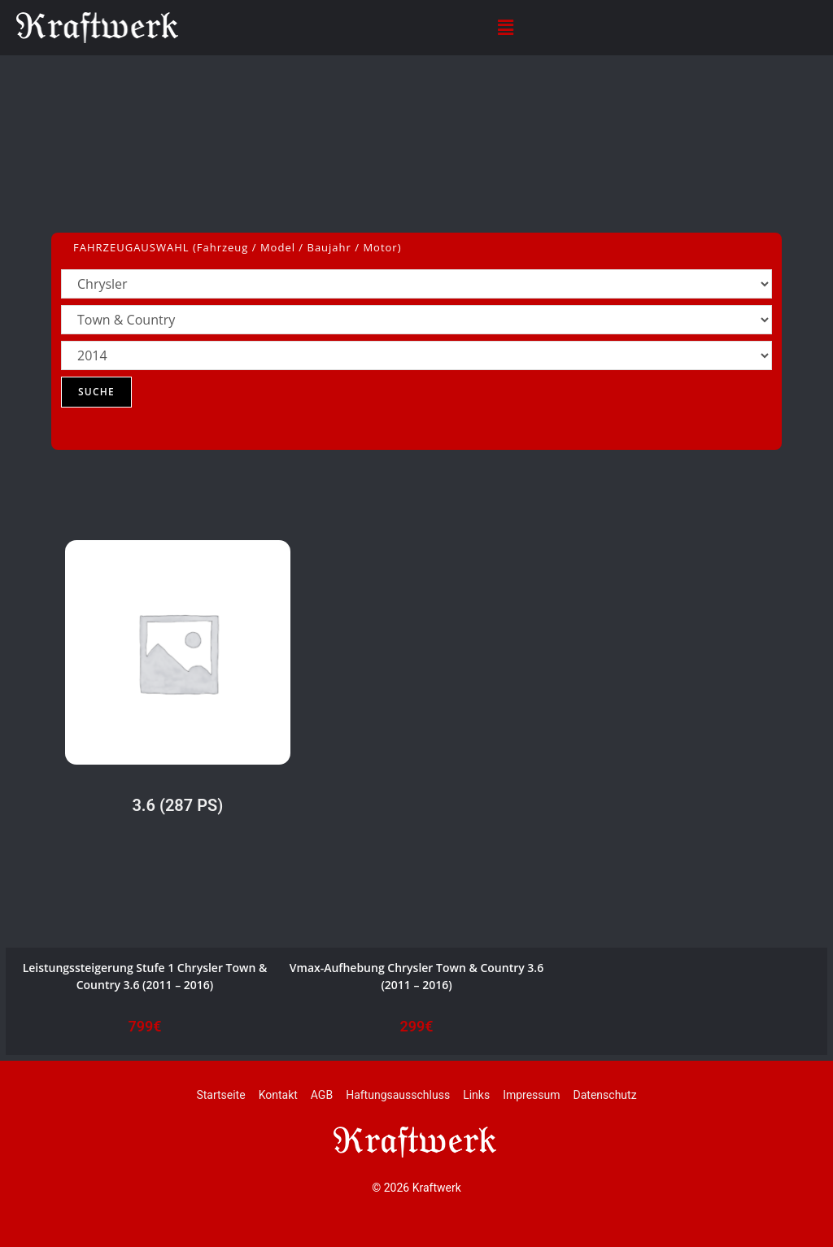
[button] (505, 27)
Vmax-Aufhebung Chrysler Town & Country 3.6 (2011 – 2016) (416, 976)
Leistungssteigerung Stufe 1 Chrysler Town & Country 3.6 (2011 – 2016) (145, 976)
